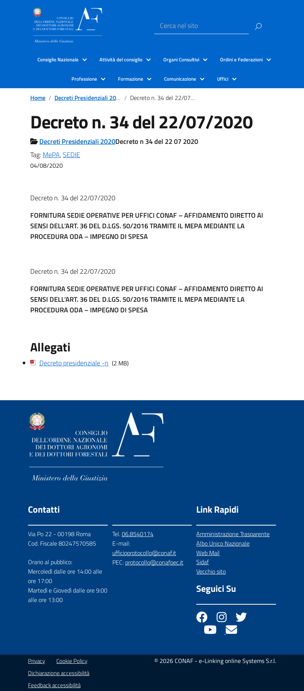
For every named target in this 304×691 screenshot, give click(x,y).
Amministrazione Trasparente (233, 533)
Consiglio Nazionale (58, 59)
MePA (51, 155)
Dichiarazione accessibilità (58, 673)
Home (37, 97)
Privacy (36, 661)
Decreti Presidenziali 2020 (88, 97)
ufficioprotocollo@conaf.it (144, 552)
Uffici (222, 79)
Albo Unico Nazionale (223, 543)
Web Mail (208, 552)
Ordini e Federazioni (241, 59)
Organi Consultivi (181, 59)
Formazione (130, 79)
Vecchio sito (211, 571)
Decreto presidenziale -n (74, 363)
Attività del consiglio (121, 59)
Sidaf (202, 561)
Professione (84, 79)
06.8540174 (138, 533)
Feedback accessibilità (54, 685)
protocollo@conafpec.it (154, 562)
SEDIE (71, 155)
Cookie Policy (71, 661)
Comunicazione (180, 79)
